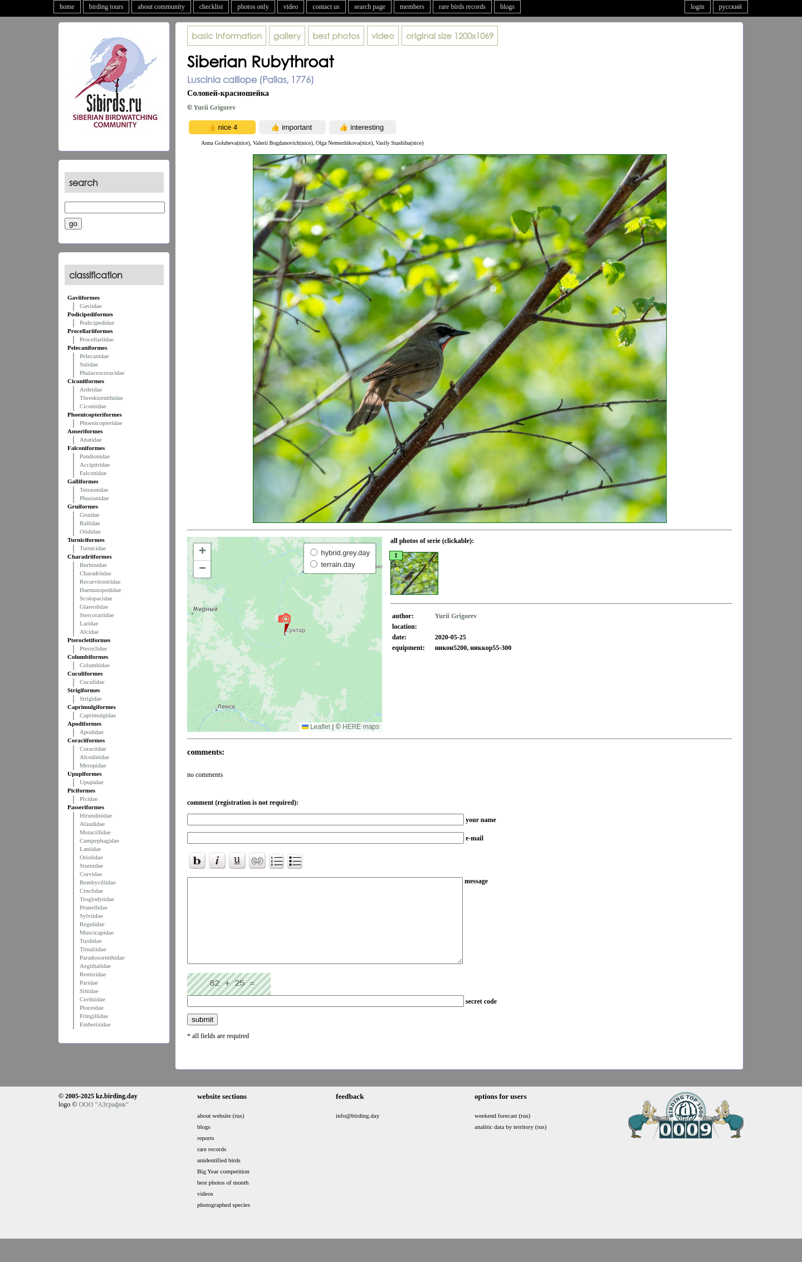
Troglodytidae (97, 899)
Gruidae (89, 514)
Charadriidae (95, 573)
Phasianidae (94, 498)
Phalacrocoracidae (102, 372)
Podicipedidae (97, 322)
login (698, 7)
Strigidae (91, 698)
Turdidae (90, 940)
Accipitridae (95, 464)
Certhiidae (92, 999)
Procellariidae (97, 339)
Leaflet (316, 727)
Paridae (89, 982)
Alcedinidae (94, 757)
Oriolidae (91, 857)
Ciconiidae (93, 406)
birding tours (106, 7)
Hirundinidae (96, 815)
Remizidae (93, 974)
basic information (227, 35)
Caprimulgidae (98, 715)
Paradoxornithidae (102, 957)
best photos (336, 35)
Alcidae (89, 631)
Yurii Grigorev (215, 107)
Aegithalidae (95, 965)
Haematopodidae (100, 589)
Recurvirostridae (100, 581)
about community (161, 7)
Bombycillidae (98, 882)
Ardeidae (91, 389)
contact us (325, 7)
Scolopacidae (96, 598)
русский (730, 7)
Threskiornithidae (101, 397)
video (291, 7)
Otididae (90, 531)
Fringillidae (94, 1015)
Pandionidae (95, 456)
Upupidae (92, 782)
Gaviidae (91, 305)
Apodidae (92, 731)
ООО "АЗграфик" (103, 1121)
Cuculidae (92, 681)
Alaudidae (92, 823)
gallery (287, 35)
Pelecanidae (94, 356)
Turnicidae (93, 548)
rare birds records (462, 7)
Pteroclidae (93, 648)
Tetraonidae (94, 489)
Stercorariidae (97, 615)
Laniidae (90, 848)
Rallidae (90, 523)
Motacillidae (95, 832)
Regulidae (92, 924)
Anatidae (91, 439)
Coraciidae (93, 748)
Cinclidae (91, 890)
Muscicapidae (97, 932)
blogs (507, 7)
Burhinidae (93, 564)
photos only (252, 7)
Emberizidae (95, 1024)
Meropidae (93, 765)
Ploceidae (92, 1007)
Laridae (89, 623)
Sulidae (89, 364)
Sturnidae (91, 865)
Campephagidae (99, 840)
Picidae (88, 798)
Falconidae (93, 472)
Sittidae (89, 990)
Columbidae (95, 665)
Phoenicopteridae (101, 422)
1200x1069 (449, 35)
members (412, 7)
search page (369, 7)
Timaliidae (93, 949)
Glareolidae (94, 606)
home (67, 7)
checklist (211, 7)
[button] (284, 623)
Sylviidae (91, 915)
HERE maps (361, 727)
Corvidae (91, 873)
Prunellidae (93, 907)
